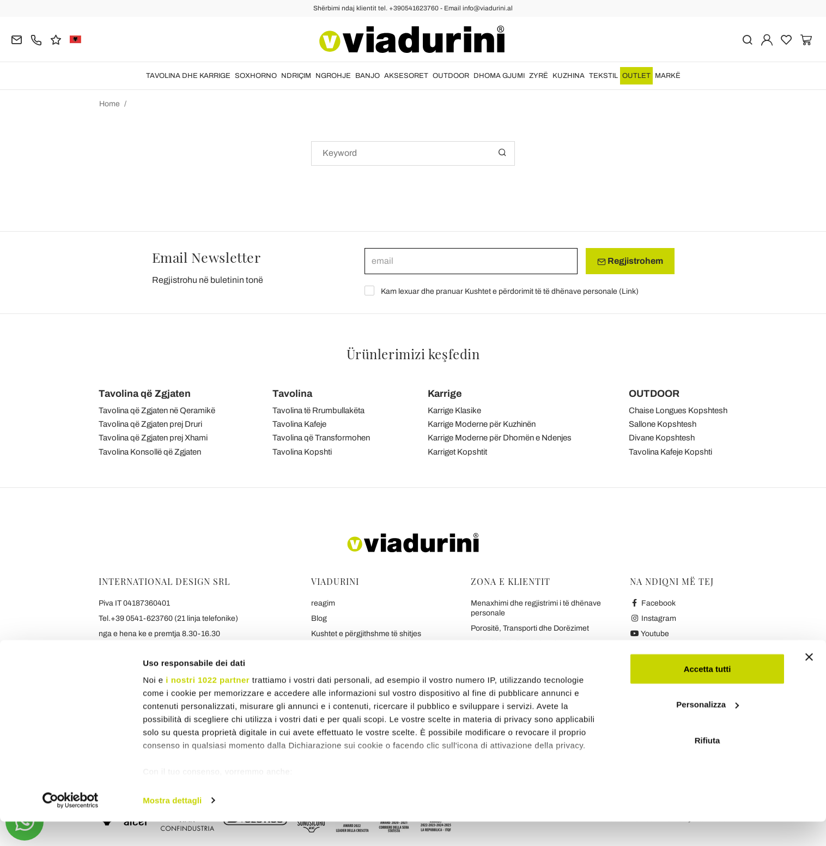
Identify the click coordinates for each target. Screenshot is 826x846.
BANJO (367, 76)
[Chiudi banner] (809, 681)
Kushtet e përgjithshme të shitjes (366, 634)
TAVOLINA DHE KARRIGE (188, 76)
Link (629, 291)
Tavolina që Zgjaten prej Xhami (153, 437)
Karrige (445, 393)
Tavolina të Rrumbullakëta (318, 410)
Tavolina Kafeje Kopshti (670, 452)
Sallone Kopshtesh (662, 424)
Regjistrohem (630, 261)
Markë (668, 76)
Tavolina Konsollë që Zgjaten (150, 452)
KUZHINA (568, 76)
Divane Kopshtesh (662, 437)
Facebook (653, 603)
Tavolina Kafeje (299, 424)
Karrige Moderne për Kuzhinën (482, 424)
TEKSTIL (603, 76)
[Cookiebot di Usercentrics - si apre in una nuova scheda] (70, 825)
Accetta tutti (707, 693)
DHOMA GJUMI (499, 76)
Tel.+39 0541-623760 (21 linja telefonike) (168, 618)
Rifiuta (707, 764)
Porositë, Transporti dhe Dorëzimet (530, 628)
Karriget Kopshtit (457, 452)
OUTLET (636, 76)
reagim (323, 603)
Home (109, 104)
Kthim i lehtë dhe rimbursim (517, 643)
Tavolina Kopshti (302, 452)
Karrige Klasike (454, 410)
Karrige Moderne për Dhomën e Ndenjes (500, 437)
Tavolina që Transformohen (321, 437)
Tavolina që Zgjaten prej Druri (150, 424)
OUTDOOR (451, 76)
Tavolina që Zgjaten (145, 393)
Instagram (653, 618)
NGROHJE (333, 76)
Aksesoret (406, 76)
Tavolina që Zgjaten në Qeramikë (157, 410)
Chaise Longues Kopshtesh (678, 410)
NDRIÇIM (296, 76)
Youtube (649, 634)
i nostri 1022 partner (208, 704)
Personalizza (707, 729)
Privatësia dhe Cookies (350, 649)
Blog (319, 618)
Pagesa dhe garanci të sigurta (521, 659)
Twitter (647, 649)
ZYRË (538, 76)
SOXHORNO (256, 76)
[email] (471, 261)
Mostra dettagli (172, 824)
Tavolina (292, 393)
